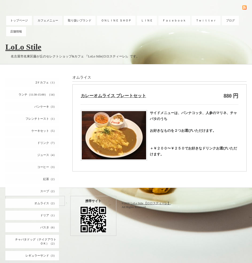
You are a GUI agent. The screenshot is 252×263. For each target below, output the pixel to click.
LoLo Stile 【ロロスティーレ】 (151, 203)
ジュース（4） (47, 154)
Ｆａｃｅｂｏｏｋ (174, 20)
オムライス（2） (45, 203)
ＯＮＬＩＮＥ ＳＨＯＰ (116, 20)
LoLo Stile (23, 46)
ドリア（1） (48, 215)
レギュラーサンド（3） (41, 255)
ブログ (230, 20)
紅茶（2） (50, 179)
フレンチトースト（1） (41, 118)
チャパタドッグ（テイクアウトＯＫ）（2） (35, 241)
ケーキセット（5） (44, 130)
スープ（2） (48, 191)
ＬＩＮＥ (147, 20)
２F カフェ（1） (45, 82)
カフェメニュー (48, 20)
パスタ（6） (48, 227)
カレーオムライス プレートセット (113, 95)
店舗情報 (16, 31)
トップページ (19, 20)
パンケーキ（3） (45, 106)
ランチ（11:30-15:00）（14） (37, 94)
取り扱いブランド (79, 20)
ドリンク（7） (47, 142)
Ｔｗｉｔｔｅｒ (206, 20)
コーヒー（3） (47, 167)
